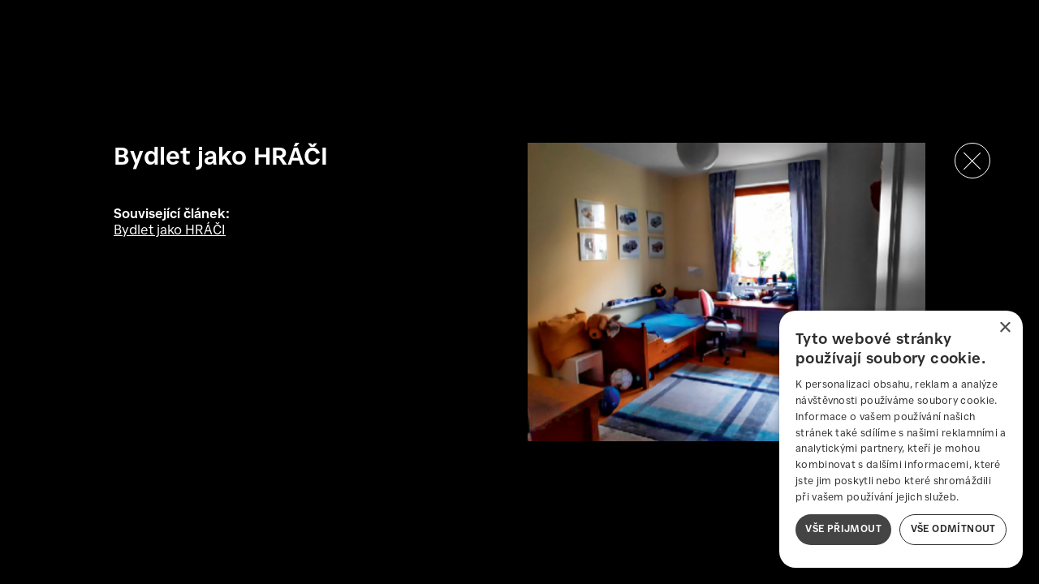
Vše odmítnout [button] (953, 529)
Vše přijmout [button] (843, 529)
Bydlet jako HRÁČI (170, 231)
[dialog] (901, 439)
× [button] (1004, 328)
